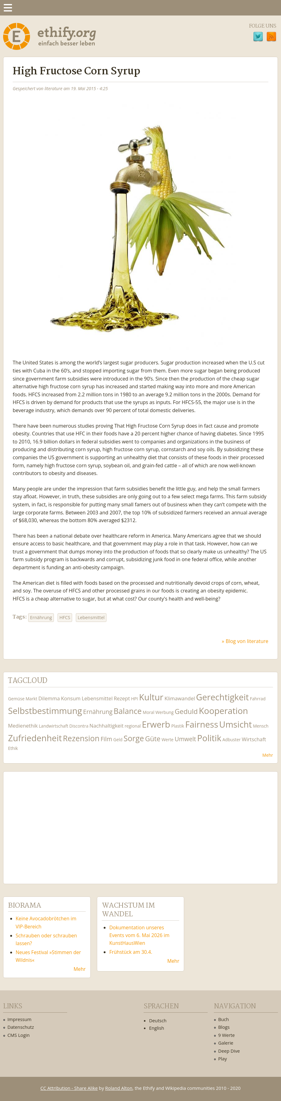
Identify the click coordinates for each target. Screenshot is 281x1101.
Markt (31, 699)
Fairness (201, 724)
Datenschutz (20, 1027)
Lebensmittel (91, 617)
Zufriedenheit (35, 738)
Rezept (122, 698)
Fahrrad (258, 699)
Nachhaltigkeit (106, 725)
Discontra (78, 726)
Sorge (133, 738)
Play (222, 1058)
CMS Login (18, 1035)
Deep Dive (229, 1051)
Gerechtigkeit (222, 697)
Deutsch (157, 1020)
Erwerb (156, 724)
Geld (118, 739)
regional (133, 726)
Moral (148, 712)
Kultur (151, 697)
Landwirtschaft (53, 726)
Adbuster (232, 739)
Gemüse (16, 699)
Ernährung (41, 617)
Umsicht (235, 724)
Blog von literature (247, 641)
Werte (168, 739)
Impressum (19, 1019)
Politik (209, 738)
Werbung (164, 712)
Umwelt (185, 739)
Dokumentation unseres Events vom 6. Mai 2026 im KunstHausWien (139, 935)
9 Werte (226, 1035)
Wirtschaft (254, 739)
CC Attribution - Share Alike (69, 1088)
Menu (7, 7)
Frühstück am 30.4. (130, 952)
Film (106, 739)
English (156, 1028)
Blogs (224, 1027)
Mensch (260, 726)
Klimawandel (179, 698)
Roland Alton (118, 1088)
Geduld (186, 711)
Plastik (177, 726)
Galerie (225, 1043)
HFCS (64, 617)
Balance (128, 711)
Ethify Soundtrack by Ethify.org (54, 822)
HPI (134, 699)
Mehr (267, 755)
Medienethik (23, 725)
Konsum (70, 698)
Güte (153, 738)
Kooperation (223, 710)
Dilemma (49, 698)
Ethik (13, 748)
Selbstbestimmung (45, 710)
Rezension (81, 738)
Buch (223, 1019)
